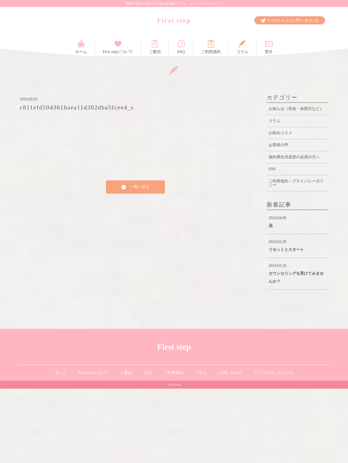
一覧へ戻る (135, 261)
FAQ (181, 47)
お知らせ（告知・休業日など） (296, 183)
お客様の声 (278, 219)
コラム (242, 47)
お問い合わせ (230, 447)
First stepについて (118, 47)
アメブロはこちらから (273, 447)
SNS (272, 243)
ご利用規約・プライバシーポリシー (296, 257)
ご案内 (155, 47)
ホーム (81, 47)
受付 (268, 47)
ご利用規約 (211, 47)
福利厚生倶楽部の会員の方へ (294, 231)
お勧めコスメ (280, 207)
